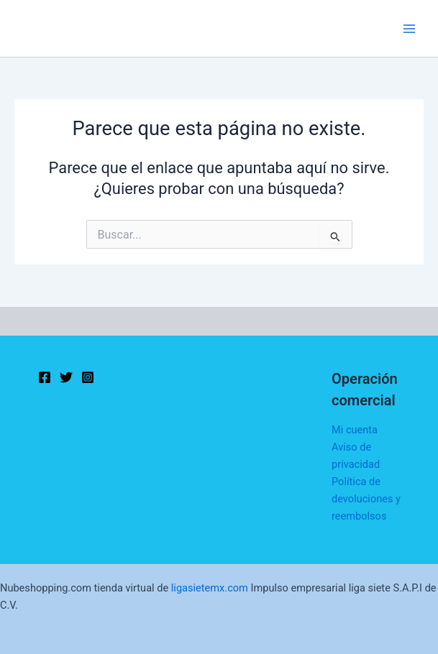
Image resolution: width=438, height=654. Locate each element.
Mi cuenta (355, 429)
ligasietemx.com (209, 587)
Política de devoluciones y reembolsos (366, 498)
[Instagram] (87, 377)
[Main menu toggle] (409, 28)
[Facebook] (44, 377)
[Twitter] (66, 377)
